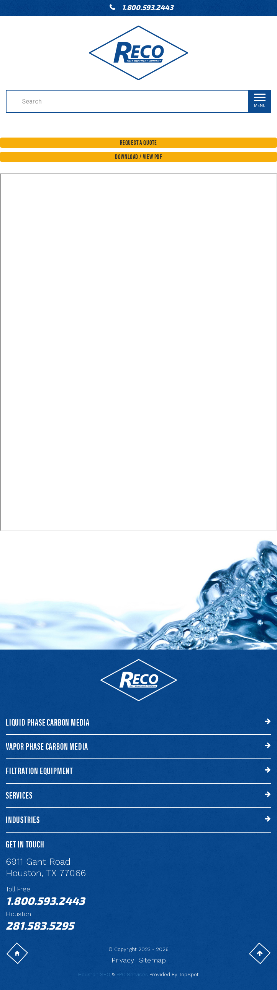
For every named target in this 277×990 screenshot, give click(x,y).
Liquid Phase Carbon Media (48, 722)
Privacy (122, 960)
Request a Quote (138, 142)
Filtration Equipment (39, 770)
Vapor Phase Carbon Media (47, 746)
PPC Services (132, 974)
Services (19, 794)
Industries (23, 819)
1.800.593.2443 (147, 7)
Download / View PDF (138, 156)
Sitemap (152, 960)
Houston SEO (94, 974)
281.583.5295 (40, 925)
